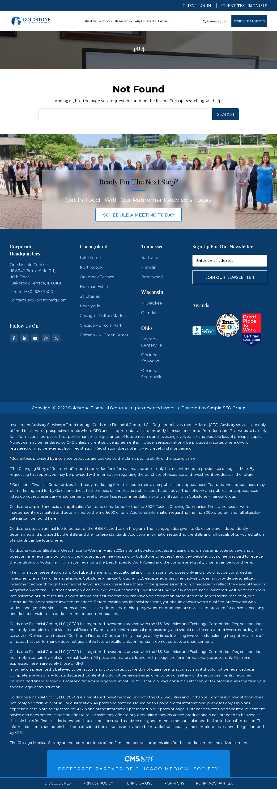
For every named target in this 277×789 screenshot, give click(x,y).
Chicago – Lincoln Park (101, 325)
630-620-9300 (214, 21)
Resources (123, 21)
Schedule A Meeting (249, 21)
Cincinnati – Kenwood (151, 358)
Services (105, 21)
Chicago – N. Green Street (104, 335)
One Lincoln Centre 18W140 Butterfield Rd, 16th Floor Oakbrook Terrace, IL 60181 (35, 274)
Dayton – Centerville (151, 342)
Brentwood (152, 277)
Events (151, 21)
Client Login (197, 5)
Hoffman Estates (95, 286)
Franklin (149, 267)
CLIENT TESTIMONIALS (244, 5)
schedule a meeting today (138, 215)
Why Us (140, 21)
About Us (90, 21)
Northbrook (91, 267)
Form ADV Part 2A (214, 783)
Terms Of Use (139, 783)
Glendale (150, 313)
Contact (163, 21)
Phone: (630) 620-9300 (31, 291)
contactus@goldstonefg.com (38, 300)
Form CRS (174, 783)
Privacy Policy (98, 783)
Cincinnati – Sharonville (151, 373)
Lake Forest (91, 257)
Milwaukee (151, 303)
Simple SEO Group (226, 407)
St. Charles (90, 296)
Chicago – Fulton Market (103, 315)
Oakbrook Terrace (97, 277)
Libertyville (90, 306)
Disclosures (57, 783)
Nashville (149, 257)
